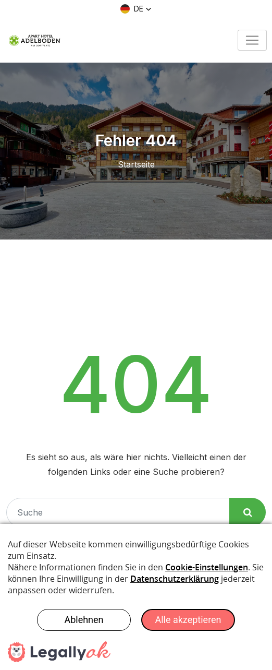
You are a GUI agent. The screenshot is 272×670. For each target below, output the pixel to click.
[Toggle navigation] (252, 40)
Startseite (136, 164)
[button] (136, 9)
